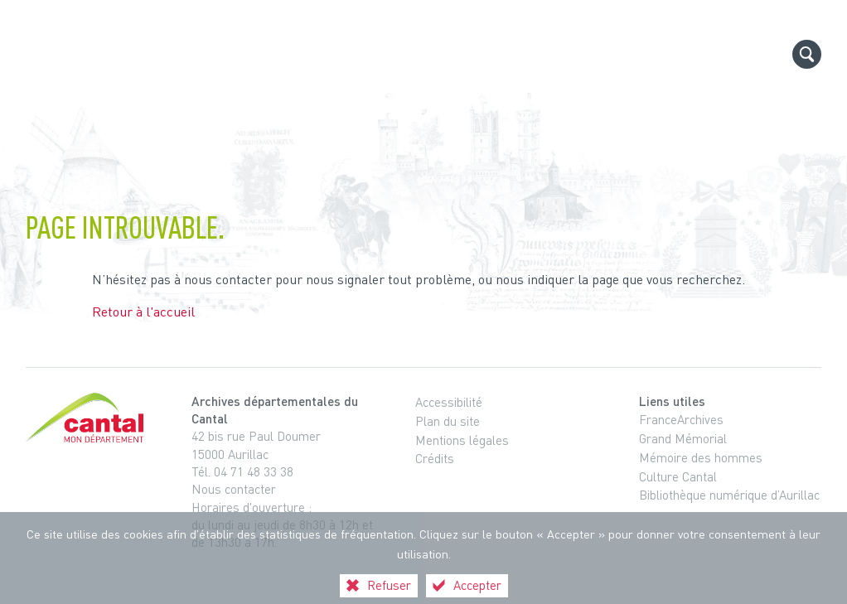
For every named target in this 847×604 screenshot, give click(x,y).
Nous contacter (233, 488)
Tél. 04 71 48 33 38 (242, 471)
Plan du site (447, 420)
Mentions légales (462, 439)
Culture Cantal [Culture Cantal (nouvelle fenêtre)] (678, 476)
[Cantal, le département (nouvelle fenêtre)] (88, 417)
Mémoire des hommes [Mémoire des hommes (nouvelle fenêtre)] (700, 457)
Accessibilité (448, 401)
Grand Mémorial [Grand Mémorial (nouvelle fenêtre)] (683, 438)
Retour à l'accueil (143, 311)
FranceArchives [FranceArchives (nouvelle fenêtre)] (681, 419)
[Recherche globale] (806, 54)
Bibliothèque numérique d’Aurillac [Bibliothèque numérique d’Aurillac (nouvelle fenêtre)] (729, 494)
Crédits (434, 458)
